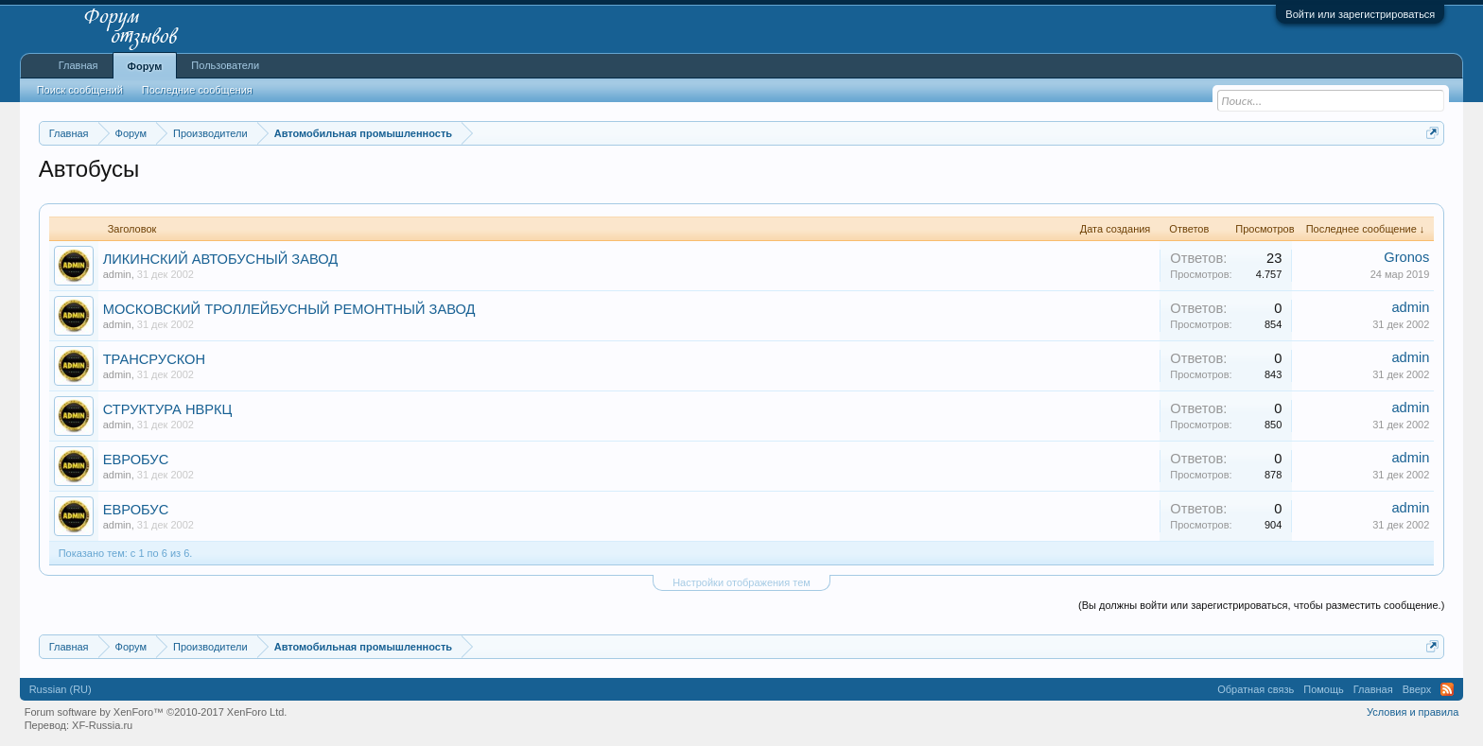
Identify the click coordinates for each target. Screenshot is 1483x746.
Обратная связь (1255, 689)
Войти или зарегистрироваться (1360, 14)
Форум (145, 66)
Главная (78, 65)
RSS (1447, 689)
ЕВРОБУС (136, 459)
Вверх (1417, 689)
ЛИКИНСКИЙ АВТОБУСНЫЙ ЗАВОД (221, 259)
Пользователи (225, 65)
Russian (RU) (60, 689)
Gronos (1406, 257)
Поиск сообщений (80, 89)
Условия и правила (1412, 712)
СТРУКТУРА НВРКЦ (168, 409)
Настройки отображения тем (741, 582)
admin (117, 274)
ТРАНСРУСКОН (154, 359)
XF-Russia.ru (102, 725)
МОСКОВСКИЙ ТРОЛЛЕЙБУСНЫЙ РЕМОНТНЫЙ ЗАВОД (289, 309)
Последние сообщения (197, 89)
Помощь (1323, 689)
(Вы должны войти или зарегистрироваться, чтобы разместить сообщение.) (1261, 605)
